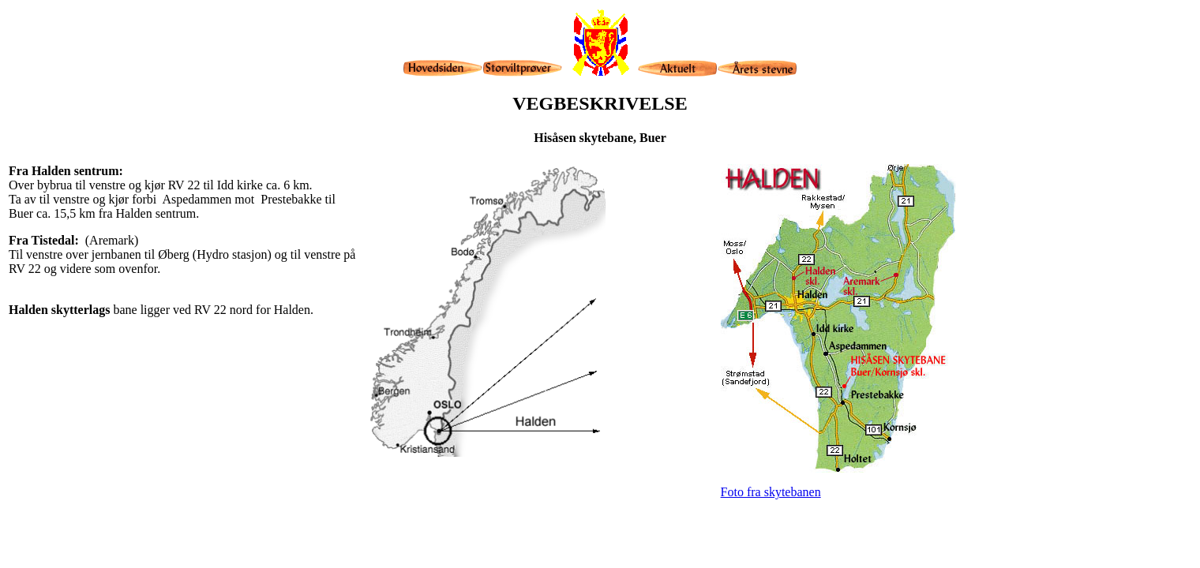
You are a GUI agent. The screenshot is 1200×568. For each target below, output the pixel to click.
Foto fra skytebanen (771, 492)
